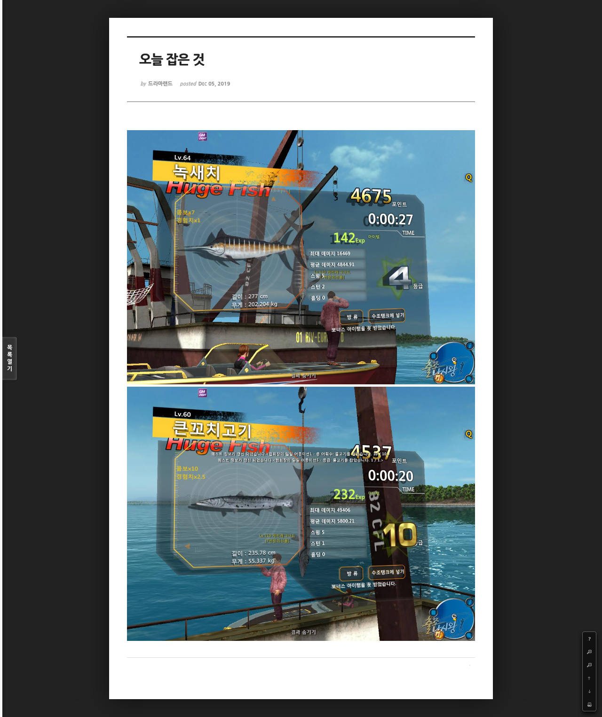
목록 (9, 359)
